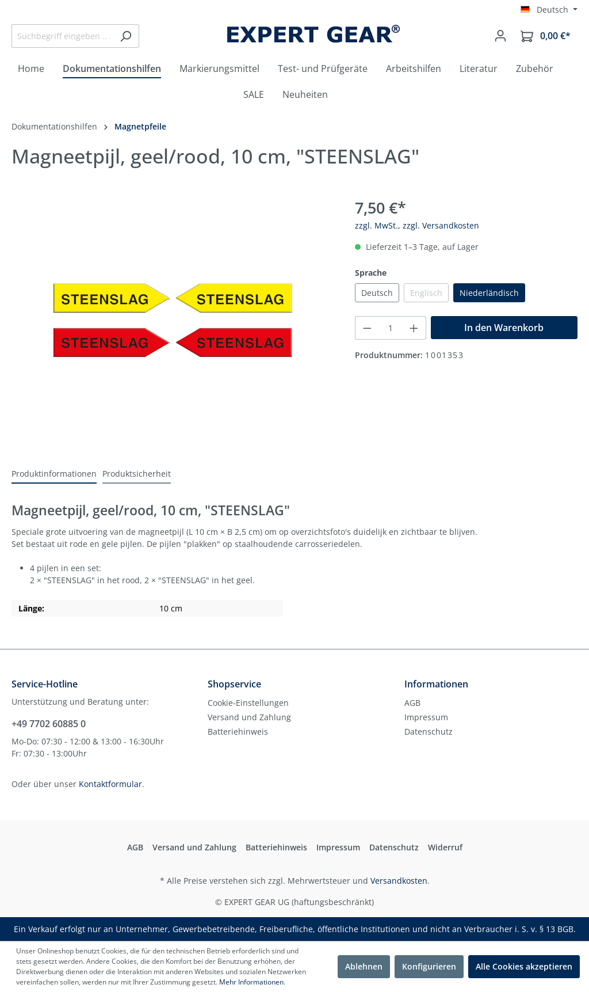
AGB (412, 702)
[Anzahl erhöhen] (414, 328)
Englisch (426, 292)
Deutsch (377, 292)
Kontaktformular (110, 783)
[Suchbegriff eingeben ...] (62, 36)
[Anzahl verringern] (367, 328)
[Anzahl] (390, 328)
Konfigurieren (429, 966)
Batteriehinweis (238, 731)
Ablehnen (364, 966)
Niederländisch (489, 292)
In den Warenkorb (504, 327)
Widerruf (445, 847)
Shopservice (234, 684)
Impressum (426, 717)
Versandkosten (398, 880)
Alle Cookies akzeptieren (524, 966)
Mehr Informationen (251, 982)
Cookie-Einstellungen (248, 702)
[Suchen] (125, 36)
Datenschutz (428, 731)
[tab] (54, 474)
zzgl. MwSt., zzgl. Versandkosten (417, 225)
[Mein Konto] (500, 36)
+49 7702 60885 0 (49, 723)
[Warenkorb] (545, 36)
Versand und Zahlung (249, 717)
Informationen (436, 684)
